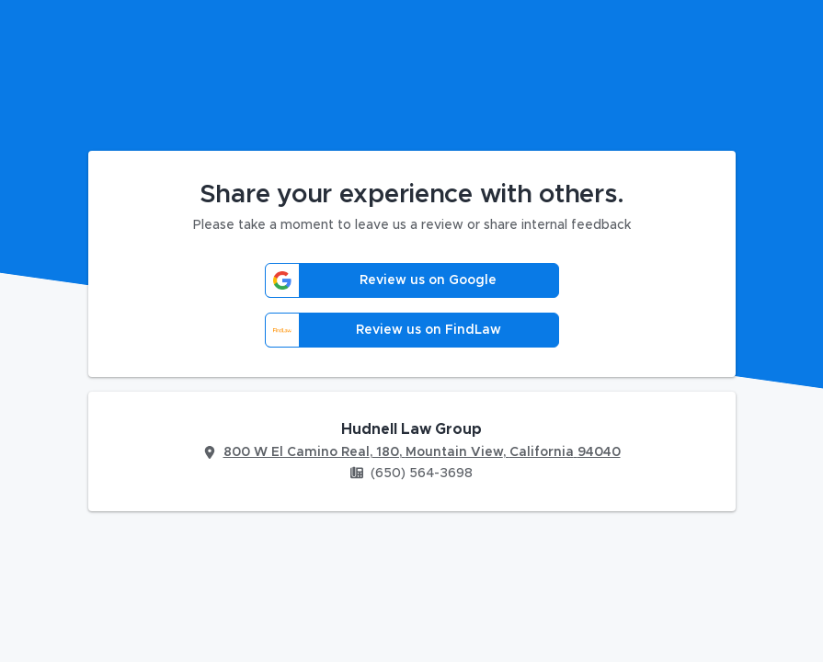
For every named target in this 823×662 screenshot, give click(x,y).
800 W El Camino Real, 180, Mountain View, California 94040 (422, 452)
